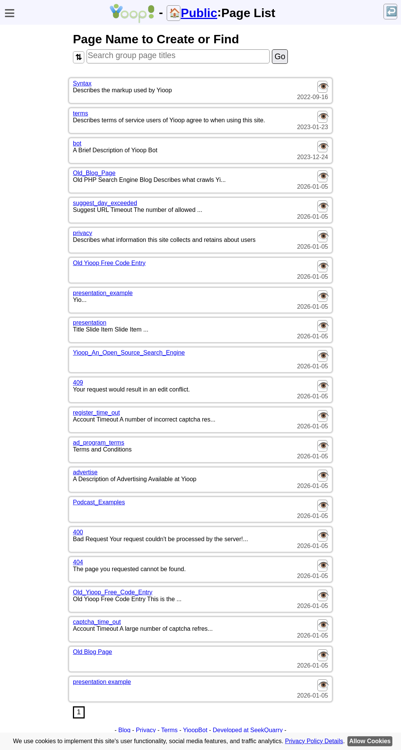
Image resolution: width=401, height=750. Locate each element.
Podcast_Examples (99, 502)
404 (78, 562)
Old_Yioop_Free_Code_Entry (112, 592)
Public (199, 13)
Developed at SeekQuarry (248, 730)
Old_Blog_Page (94, 173)
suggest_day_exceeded (105, 203)
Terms (169, 730)
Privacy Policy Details (314, 741)
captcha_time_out (97, 622)
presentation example (102, 682)
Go (280, 56)
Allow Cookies (369, 741)
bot (77, 143)
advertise (85, 472)
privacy (82, 233)
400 (78, 532)
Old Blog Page (92, 652)
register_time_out (96, 412)
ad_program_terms (98, 442)
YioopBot (195, 730)
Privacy (146, 730)
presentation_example (103, 293)
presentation (89, 322)
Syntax (82, 83)
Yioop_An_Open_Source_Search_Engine (129, 352)
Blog (124, 730)
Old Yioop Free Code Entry (109, 263)
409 (78, 382)
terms (80, 113)
